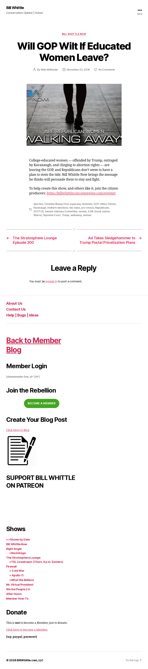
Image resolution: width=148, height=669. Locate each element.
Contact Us (16, 309)
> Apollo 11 (16, 575)
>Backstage (17, 553)
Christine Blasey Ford (56, 203)
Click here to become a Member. (27, 630)
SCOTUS (39, 211)
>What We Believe (21, 580)
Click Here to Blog (17, 430)
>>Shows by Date (18, 539)
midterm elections (57, 207)
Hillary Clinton (108, 203)
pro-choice (87, 207)
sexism (83, 211)
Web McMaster (49, 69)
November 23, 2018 (78, 69)
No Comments (107, 69)
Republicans (102, 207)
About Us (14, 303)
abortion (38, 203)
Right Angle (14, 548)
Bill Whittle (15, 8)
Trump (65, 215)
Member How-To (17, 598)
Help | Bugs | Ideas (22, 315)
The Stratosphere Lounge (23, 557)
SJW (90, 211)
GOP (96, 203)
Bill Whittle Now (74, 34)
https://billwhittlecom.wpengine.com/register (81, 193)
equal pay (75, 203)
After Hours (14, 594)
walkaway (76, 215)
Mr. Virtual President (19, 584)
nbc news (74, 207)
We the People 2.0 (18, 589)
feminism (87, 203)
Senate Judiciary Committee (61, 211)
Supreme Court (52, 215)
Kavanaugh (40, 207)
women (87, 215)
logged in (51, 281)
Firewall (11, 566)
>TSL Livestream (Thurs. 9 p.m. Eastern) (36, 561)
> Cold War (16, 570)
